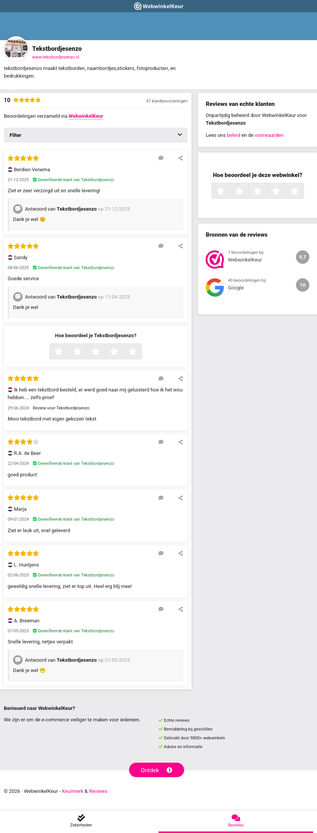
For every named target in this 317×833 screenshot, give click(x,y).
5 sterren (141, 352)
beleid (233, 135)
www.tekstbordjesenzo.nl (55, 57)
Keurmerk (72, 791)
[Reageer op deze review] (161, 157)
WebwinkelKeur (86, 116)
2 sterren (86, 352)
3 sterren (104, 352)
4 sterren (122, 352)
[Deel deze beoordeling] (181, 157)
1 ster (67, 352)
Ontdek (157, 770)
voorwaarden (269, 135)
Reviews (98, 791)
